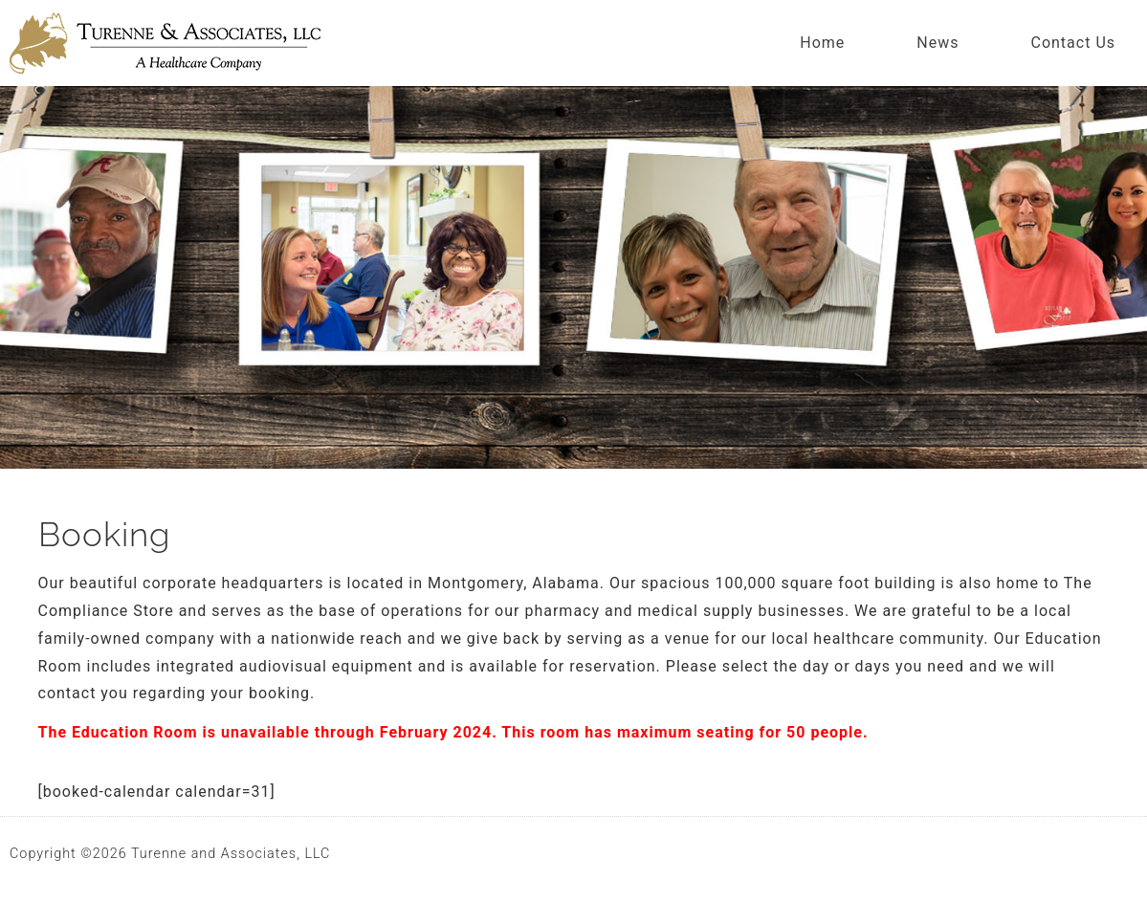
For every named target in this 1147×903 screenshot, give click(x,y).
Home (822, 42)
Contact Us (1072, 42)
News (937, 42)
